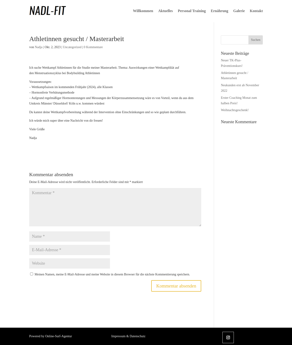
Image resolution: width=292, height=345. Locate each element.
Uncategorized (72, 47)
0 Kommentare (93, 47)
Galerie (239, 11)
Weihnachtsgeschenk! (235, 110)
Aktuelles (165, 11)
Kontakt (256, 11)
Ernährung (219, 11)
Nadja (38, 47)
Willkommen (143, 11)
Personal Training (192, 11)
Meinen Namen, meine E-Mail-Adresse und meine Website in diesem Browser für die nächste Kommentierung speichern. (112, 274)
